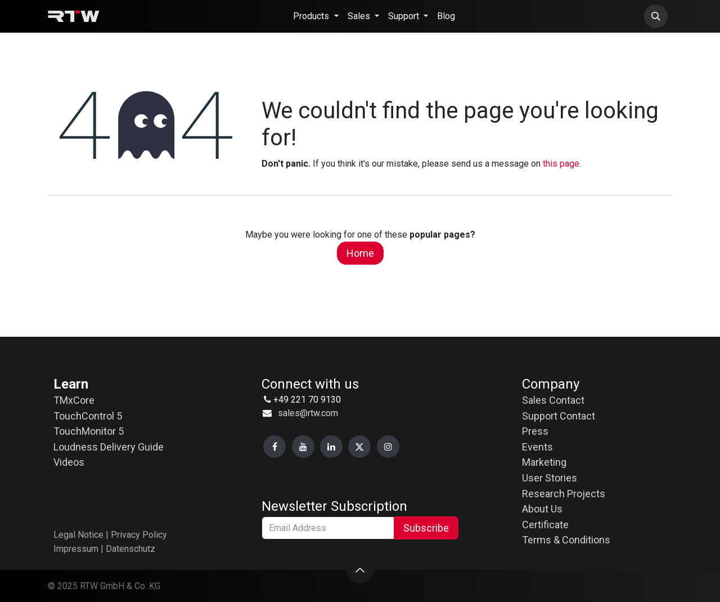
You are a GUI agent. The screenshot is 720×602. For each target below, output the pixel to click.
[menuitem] (316, 16)
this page (561, 163)
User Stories (549, 478)
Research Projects (563, 494)
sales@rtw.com (308, 413)
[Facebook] (274, 446)
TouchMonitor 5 (88, 431)
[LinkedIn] (331, 446)
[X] (359, 446)
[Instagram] (388, 446)
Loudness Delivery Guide (108, 447)
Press (535, 431)
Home (360, 253)
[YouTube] (303, 446)
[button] (656, 16)
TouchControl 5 (87, 416)
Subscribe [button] (426, 528)
